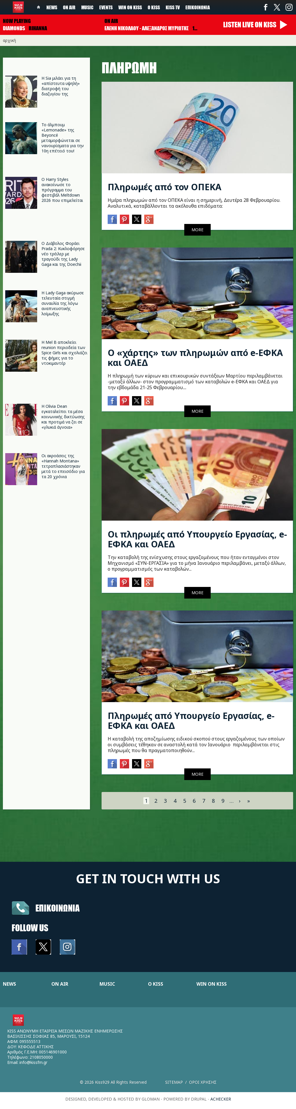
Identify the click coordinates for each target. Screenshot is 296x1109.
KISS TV (173, 7)
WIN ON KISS (211, 984)
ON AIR (59, 984)
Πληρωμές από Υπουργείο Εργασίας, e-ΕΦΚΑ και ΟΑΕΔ (191, 720)
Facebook (265, 7)
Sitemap (174, 1082)
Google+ (149, 219)
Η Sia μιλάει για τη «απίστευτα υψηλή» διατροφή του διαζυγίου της (60, 86)
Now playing (17, 21)
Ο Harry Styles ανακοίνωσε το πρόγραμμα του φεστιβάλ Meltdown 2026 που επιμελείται (62, 190)
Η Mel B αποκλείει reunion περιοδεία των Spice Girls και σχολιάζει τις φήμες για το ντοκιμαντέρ (64, 352)
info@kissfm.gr (33, 1062)
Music (87, 7)
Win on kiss (130, 7)
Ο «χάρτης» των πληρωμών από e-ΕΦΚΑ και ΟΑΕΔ (195, 358)
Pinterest (124, 219)
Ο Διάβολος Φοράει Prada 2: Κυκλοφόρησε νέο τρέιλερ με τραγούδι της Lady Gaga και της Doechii (63, 254)
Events (106, 7)
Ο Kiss (154, 7)
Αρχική (9, 40)
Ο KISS (155, 984)
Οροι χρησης (202, 1082)
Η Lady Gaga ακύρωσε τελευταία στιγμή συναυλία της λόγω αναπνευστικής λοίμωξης (62, 303)
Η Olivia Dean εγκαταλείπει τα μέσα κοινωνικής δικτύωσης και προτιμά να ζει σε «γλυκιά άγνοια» (63, 416)
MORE (197, 229)
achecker (220, 1099)
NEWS (9, 984)
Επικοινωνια (57, 907)
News (51, 7)
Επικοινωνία (197, 7)
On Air (69, 7)
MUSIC (107, 984)
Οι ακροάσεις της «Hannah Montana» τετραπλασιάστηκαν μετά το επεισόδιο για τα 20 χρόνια (63, 466)
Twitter (277, 7)
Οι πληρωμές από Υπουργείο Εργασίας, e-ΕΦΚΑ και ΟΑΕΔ (197, 539)
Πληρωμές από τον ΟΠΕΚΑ (164, 187)
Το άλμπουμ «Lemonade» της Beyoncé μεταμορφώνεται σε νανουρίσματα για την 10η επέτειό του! (62, 138)
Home (39, 7)
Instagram (288, 7)
